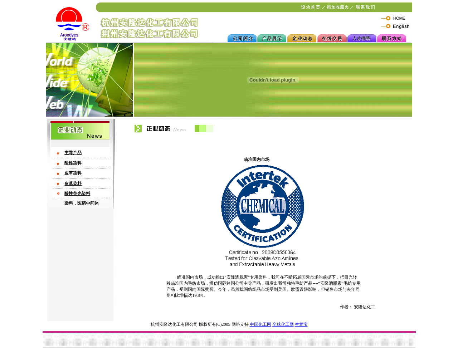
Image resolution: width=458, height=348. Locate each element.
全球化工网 (283, 324)
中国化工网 (260, 324)
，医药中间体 (86, 203)
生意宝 (301, 324)
